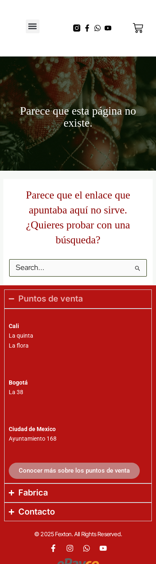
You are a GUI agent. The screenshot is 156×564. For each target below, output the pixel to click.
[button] (33, 26)
